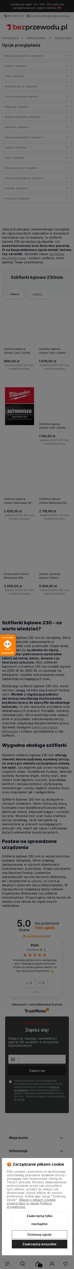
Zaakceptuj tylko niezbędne (39, 1220)
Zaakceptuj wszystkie (39, 1244)
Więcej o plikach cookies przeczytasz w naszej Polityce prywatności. (31, 1203)
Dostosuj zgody (39, 1234)
